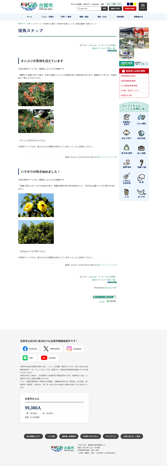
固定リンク (100, 157)
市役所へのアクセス (90, 436)
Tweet (101, 301)
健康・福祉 (84, 16)
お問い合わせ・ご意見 (131, 436)
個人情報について (33, 436)
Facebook (29, 348)
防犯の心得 (127, 95)
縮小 (108, 4)
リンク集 (51, 436)
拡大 (119, 4)
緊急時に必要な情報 (134, 70)
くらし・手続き (47, 16)
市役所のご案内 (49, 23)
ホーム (29, 16)
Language (95, 4)
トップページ (36, 23)
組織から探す (115, 8)
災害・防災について (130, 90)
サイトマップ (111, 436)
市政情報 (120, 16)
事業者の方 (138, 16)
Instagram (74, 348)
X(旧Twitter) (51, 348)
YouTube (48, 358)
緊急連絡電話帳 (129, 80)
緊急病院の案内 (129, 75)
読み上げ (86, 4)
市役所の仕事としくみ (65, 23)
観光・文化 (102, 16)
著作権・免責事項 (68, 436)
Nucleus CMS (110, 287)
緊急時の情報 (129, 8)
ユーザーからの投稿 (106, 45)
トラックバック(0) (110, 157)
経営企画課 (80, 23)
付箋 (102, 4)
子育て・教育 (66, 16)
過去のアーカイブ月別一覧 (103, 48)
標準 (114, 4)
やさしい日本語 (76, 4)
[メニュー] (143, 6)
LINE (27, 358)
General (92, 45)
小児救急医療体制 (129, 85)
